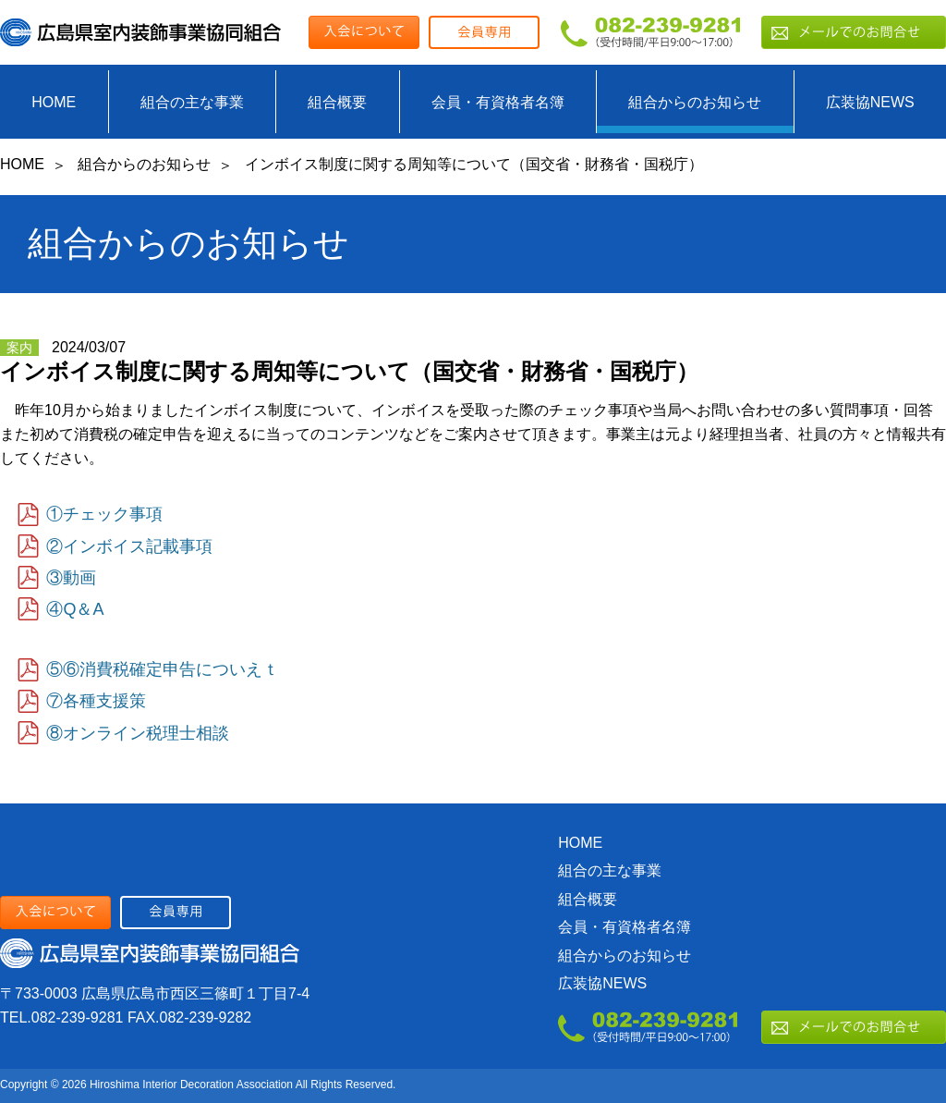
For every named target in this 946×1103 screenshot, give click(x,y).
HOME (53, 102)
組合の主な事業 (192, 102)
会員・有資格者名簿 (497, 102)
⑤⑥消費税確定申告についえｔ (162, 669)
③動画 (71, 578)
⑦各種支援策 (96, 701)
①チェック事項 (104, 514)
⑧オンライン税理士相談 (137, 733)
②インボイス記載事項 (129, 546)
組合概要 (337, 102)
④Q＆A (74, 609)
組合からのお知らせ (694, 102)
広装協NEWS (870, 102)
